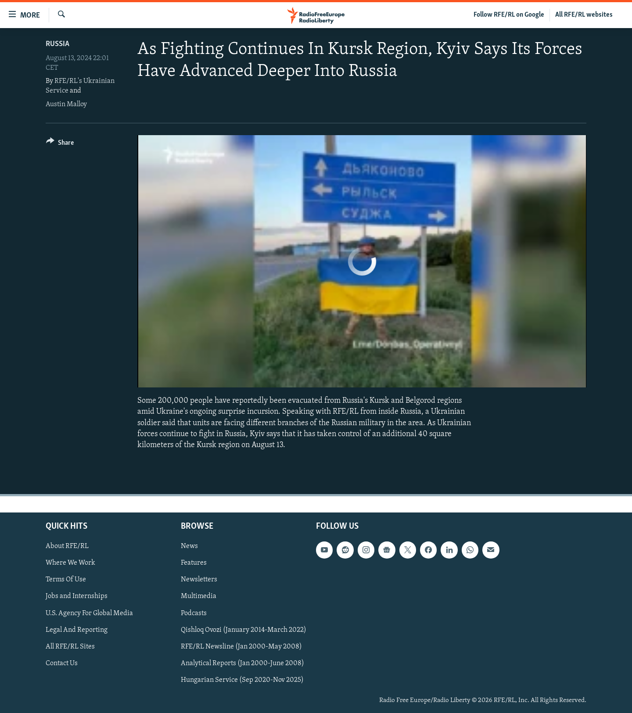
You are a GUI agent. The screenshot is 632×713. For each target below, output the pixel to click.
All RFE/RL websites (584, 14)
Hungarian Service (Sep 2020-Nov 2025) (242, 680)
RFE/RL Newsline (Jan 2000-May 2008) (241, 646)
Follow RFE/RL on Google (509, 14)
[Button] (60, 144)
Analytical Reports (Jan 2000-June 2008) (242, 663)
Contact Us (62, 663)
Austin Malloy (66, 104)
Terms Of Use (66, 580)
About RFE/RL (67, 546)
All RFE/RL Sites (70, 646)
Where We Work (70, 562)
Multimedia (198, 596)
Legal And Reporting (77, 630)
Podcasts (194, 613)
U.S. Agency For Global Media (89, 613)
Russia (57, 44)
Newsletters (199, 580)
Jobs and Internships (77, 596)
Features (194, 562)
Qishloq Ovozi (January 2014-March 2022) (243, 630)
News (189, 546)
